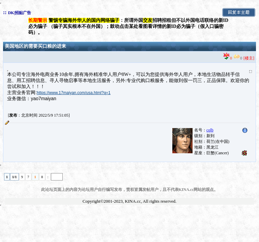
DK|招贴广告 (19, 12)
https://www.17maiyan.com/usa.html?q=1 (73, 92)
